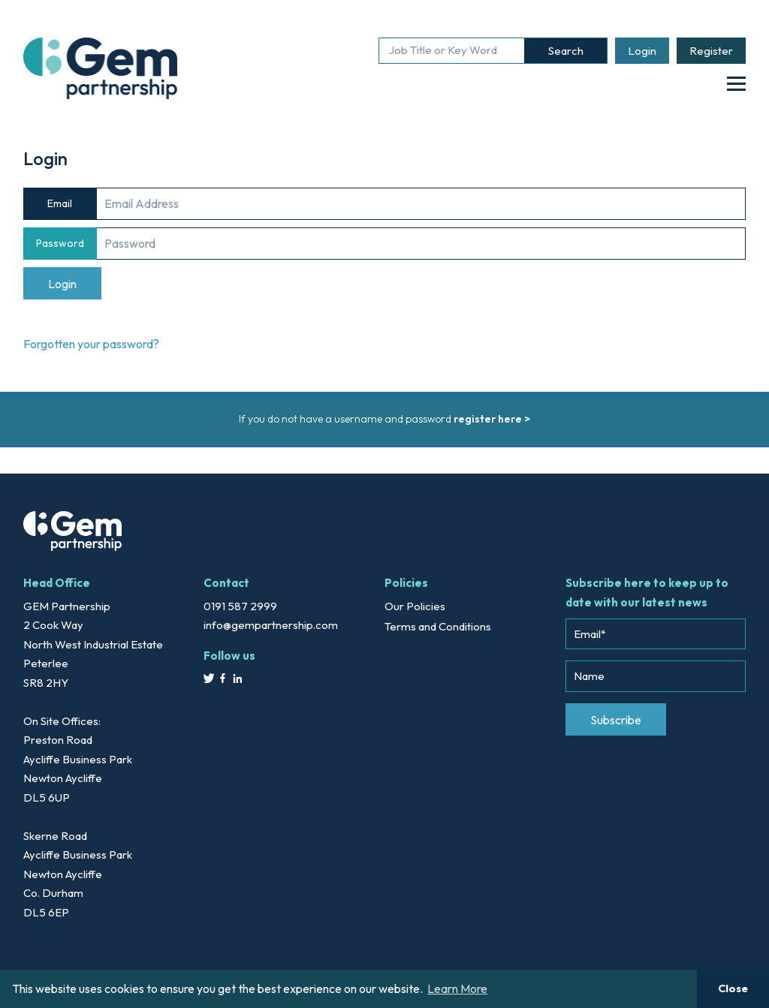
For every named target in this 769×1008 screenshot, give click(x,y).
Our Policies (414, 606)
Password (60, 243)
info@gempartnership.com (271, 625)
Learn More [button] (457, 988)
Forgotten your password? (91, 343)
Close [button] (733, 988)
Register (711, 51)
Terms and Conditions (437, 626)
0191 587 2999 (240, 606)
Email (59, 203)
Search (566, 51)
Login (642, 51)
